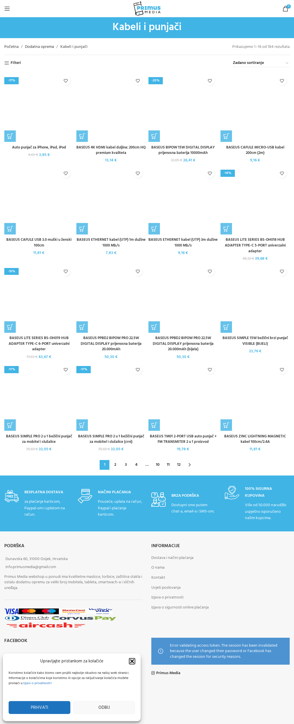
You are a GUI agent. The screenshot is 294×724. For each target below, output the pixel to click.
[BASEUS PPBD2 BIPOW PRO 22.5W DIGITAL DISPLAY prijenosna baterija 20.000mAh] (111, 297)
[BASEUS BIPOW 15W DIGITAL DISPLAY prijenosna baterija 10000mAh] (183, 107)
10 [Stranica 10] (158, 464)
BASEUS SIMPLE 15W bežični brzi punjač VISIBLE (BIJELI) (255, 340)
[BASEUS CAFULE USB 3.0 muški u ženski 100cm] (39, 199)
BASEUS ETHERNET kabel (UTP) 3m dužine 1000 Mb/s (183, 242)
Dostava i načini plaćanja (172, 557)
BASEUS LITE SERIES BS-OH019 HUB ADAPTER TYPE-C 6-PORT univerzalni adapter (39, 343)
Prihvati (39, 707)
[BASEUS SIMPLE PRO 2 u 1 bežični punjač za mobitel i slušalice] (39, 396)
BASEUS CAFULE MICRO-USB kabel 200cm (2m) (255, 92)
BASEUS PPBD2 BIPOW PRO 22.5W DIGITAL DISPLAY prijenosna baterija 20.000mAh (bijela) (183, 343)
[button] (132, 661)
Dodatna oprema (39, 47)
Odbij (104, 707)
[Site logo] (147, 8)
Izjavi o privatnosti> (37, 683)
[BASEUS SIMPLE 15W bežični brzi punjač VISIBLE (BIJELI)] (255, 297)
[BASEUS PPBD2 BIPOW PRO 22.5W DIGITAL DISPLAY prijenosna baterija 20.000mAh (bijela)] (183, 297)
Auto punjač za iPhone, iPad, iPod (39, 84)
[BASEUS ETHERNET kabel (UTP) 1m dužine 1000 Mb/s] (111, 199)
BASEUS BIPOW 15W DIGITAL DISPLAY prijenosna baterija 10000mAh (183, 150)
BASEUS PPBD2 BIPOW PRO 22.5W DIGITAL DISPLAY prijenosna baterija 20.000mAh (111, 343)
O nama (158, 567)
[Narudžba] (261, 63)
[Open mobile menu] (7, 8)
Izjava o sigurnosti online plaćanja (180, 607)
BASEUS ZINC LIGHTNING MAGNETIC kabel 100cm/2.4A (255, 439)
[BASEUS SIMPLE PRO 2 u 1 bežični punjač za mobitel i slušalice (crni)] (111, 396)
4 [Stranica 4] (136, 464)
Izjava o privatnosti (167, 597)
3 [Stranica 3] (126, 464)
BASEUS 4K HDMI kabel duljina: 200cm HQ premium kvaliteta (111, 150)
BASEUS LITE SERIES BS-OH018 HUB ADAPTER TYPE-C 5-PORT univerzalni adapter (255, 245)
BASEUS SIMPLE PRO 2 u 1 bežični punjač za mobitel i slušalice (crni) (111, 439)
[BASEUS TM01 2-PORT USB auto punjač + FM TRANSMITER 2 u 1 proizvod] (183, 396)
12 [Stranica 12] (179, 464)
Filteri (16, 63)
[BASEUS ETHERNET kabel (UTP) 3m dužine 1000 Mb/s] (183, 199)
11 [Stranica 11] (168, 464)
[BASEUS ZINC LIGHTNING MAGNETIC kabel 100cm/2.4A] (255, 396)
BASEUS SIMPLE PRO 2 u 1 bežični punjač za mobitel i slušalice (39, 439)
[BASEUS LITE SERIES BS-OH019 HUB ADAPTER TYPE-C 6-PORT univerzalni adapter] (39, 297)
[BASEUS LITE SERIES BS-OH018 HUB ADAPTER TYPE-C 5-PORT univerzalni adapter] (255, 199)
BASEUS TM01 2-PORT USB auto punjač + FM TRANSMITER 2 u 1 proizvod (183, 439)
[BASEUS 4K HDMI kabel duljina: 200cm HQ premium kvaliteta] (111, 107)
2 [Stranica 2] (115, 464)
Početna (11, 47)
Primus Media (168, 673)
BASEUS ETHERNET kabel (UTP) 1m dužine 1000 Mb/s (111, 242)
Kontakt (158, 577)
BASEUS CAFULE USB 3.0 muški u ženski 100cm (39, 242)
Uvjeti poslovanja (166, 587)
